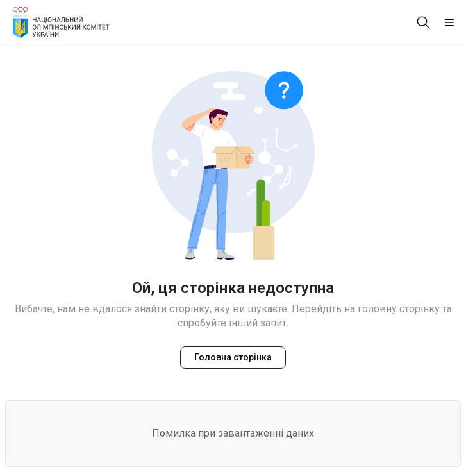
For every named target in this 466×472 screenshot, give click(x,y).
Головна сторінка (233, 357)
